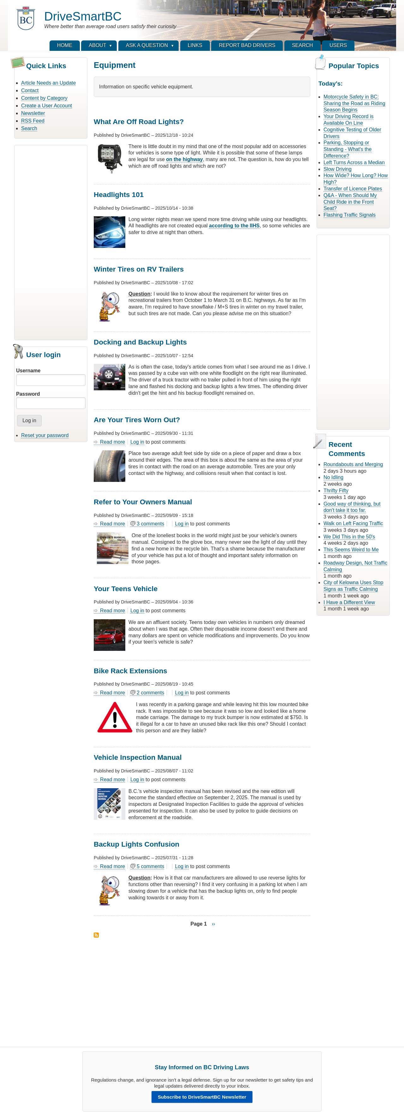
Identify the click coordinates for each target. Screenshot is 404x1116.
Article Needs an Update (48, 83)
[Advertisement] (51, 241)
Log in (137, 442)
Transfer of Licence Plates (353, 188)
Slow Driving (338, 169)
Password (28, 394)
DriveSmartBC (83, 16)
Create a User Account (46, 105)
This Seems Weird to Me (351, 549)
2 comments (150, 692)
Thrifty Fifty (336, 490)
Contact (30, 90)
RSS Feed (33, 120)
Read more (112, 442)
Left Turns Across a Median (354, 162)
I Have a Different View (349, 602)
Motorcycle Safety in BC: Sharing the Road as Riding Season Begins (354, 103)
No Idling (333, 477)
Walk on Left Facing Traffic (353, 523)
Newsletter (33, 113)
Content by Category (44, 98)
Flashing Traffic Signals (350, 215)
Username (28, 370)
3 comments (150, 523)
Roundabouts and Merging (353, 464)
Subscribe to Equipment (96, 935)
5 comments (150, 866)
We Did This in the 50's (349, 536)
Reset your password (44, 435)
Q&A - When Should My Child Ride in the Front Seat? (350, 202)
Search (29, 128)
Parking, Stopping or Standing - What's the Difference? (347, 149)
